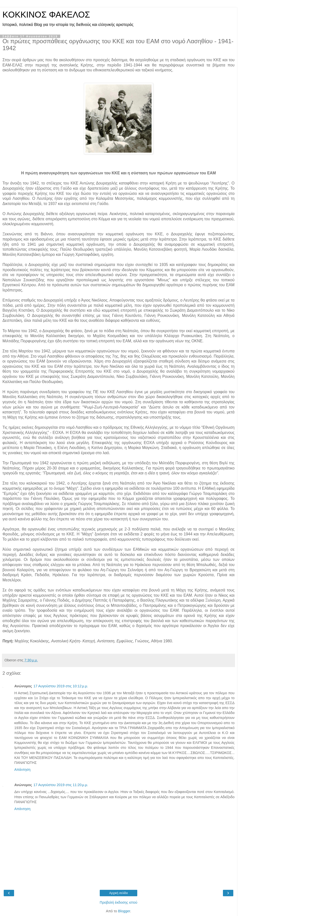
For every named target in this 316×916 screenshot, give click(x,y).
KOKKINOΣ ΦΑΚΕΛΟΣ (46, 14)
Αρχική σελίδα (118, 893)
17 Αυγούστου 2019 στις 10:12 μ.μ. (60, 686)
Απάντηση (22, 770)
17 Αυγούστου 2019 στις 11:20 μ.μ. (60, 785)
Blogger (124, 911)
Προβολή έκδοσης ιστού (119, 902)
